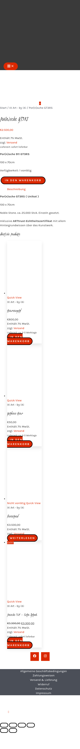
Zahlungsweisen (43, 675)
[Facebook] (34, 656)
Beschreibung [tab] (16, 189)
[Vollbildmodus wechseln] (13, 725)
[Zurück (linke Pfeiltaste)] (4, 730)
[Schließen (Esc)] (31, 725)
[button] (8, 712)
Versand (11, 142)
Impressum (43, 693)
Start (3, 107)
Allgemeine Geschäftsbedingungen (43, 671)
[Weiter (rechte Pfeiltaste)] (13, 730)
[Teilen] (22, 725)
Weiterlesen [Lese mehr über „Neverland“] (22, 538)
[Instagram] (45, 656)
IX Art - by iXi (17, 107)
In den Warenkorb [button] (18, 339)
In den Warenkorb (23, 180)
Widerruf (43, 684)
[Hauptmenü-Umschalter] (11, 66)
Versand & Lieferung (43, 680)
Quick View (14, 297)
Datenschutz (43, 688)
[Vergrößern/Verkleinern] (4, 725)
